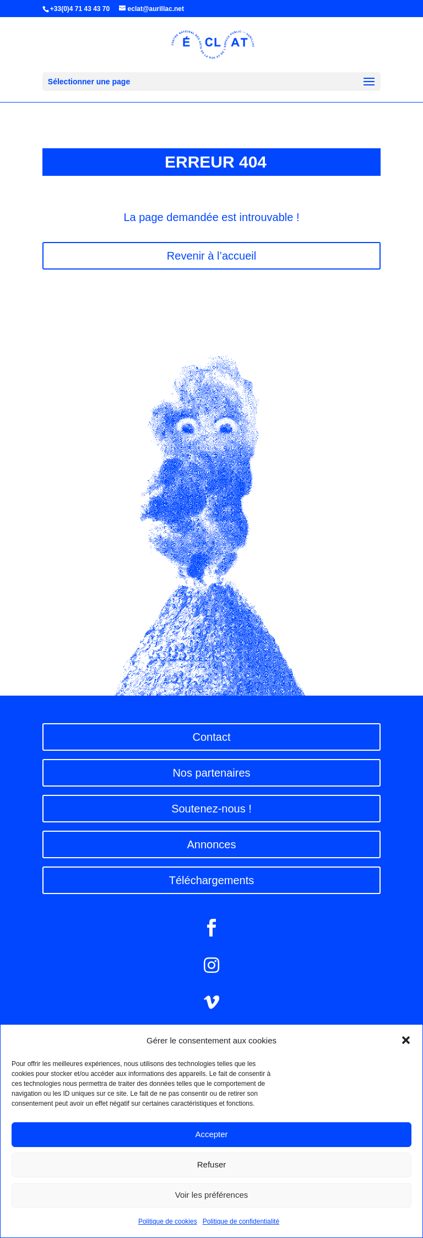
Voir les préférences (211, 1194)
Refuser (211, 1164)
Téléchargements (211, 880)
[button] (405, 1040)
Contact (212, 737)
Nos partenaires (211, 773)
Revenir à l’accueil (211, 256)
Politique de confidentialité (241, 1221)
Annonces (211, 844)
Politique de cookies (167, 1221)
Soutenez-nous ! (211, 809)
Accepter (211, 1134)
